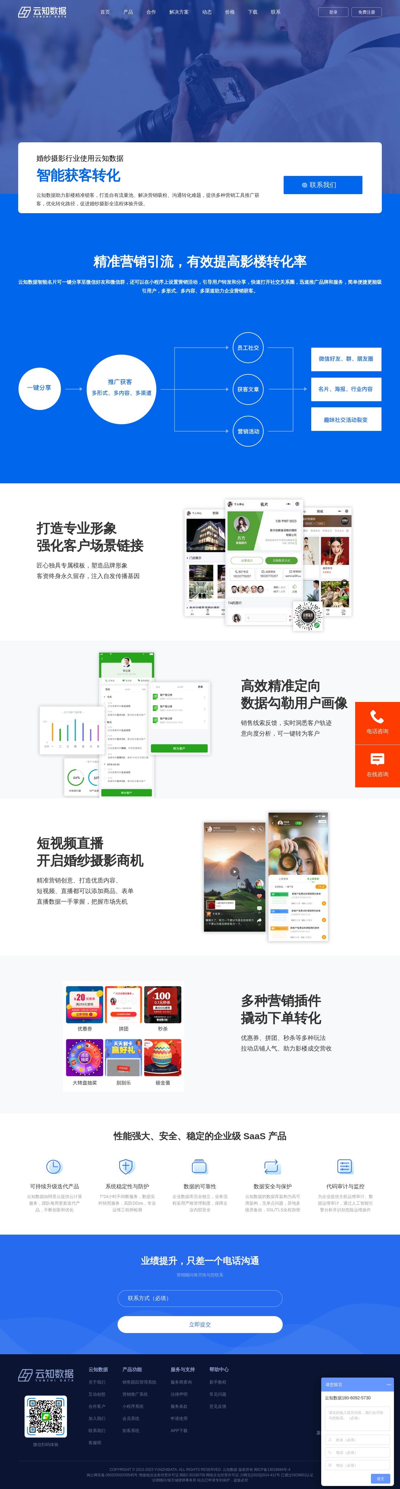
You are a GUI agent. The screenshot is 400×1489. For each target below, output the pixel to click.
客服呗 (94, 1442)
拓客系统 (130, 1430)
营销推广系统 (135, 1394)
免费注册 (366, 12)
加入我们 (96, 1418)
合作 (151, 12)
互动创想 (96, 1394)
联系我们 (323, 185)
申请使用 (179, 1418)
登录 (333, 12)
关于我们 (96, 1382)
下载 (253, 12)
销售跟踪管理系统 (139, 1382)
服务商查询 (181, 1382)
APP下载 (179, 1430)
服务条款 (179, 1406)
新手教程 (217, 1382)
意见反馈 (217, 1406)
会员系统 (130, 1418)
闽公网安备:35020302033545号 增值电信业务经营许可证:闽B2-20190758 (146, 1475)
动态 (207, 12)
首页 (105, 12)
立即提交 (200, 1325)
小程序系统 (133, 1406)
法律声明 (179, 1394)
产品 (128, 12)
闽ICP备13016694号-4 (272, 1469)
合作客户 (96, 1406)
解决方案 (179, 12)
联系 (276, 12)
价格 (230, 12)
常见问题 (217, 1394)
